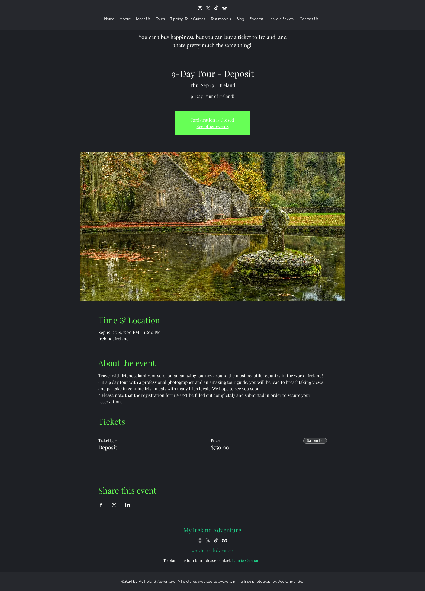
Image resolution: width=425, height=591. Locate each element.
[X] (208, 8)
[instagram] (200, 8)
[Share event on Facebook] (101, 505)
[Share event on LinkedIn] (127, 505)
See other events (213, 126)
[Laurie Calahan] (245, 560)
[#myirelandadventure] (212, 550)
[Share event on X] (114, 505)
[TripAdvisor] (224, 8)
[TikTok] (216, 8)
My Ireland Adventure (212, 530)
